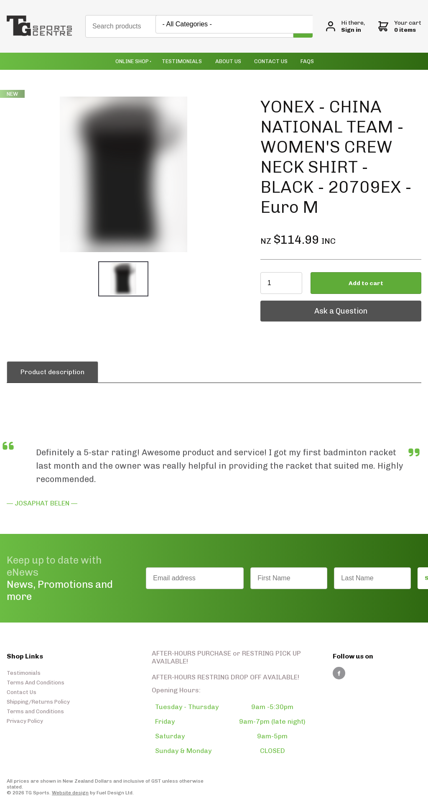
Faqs (307, 61)
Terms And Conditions (35, 682)
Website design (70, 793)
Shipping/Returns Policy (38, 702)
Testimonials (182, 61)
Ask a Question (286, 305)
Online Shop (132, 61)
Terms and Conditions (35, 711)
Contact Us (271, 61)
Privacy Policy (25, 721)
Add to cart (366, 283)
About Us (228, 61)
